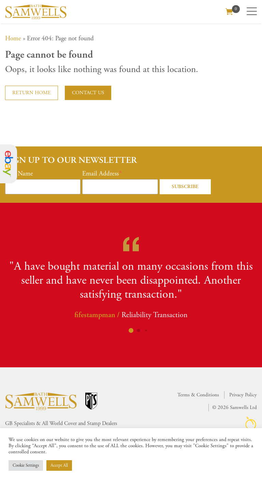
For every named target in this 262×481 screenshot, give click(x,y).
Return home (31, 92)
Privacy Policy (243, 395)
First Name (19, 174)
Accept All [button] (59, 465)
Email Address (100, 174)
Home (13, 38)
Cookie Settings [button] (26, 465)
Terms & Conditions (198, 395)
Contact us (88, 92)
